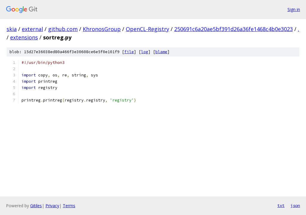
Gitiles (36, 205)
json (295, 205)
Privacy (52, 205)
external (32, 29)
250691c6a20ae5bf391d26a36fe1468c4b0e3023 (233, 29)
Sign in (293, 9)
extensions (24, 37)
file (129, 51)
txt (280, 205)
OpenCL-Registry (147, 29)
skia (12, 29)
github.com (63, 29)
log (144, 51)
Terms (69, 205)
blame (161, 51)
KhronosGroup (102, 29)
